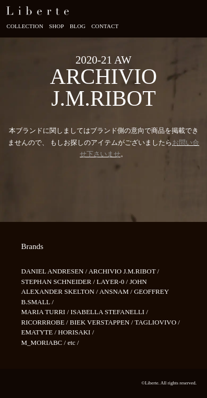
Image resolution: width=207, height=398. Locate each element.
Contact (104, 26)
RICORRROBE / (45, 322)
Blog (78, 26)
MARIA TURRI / (46, 312)
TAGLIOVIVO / (157, 322)
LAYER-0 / (112, 281)
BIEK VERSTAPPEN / (102, 322)
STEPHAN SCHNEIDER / (59, 281)
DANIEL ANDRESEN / (55, 271)
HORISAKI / (76, 332)
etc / (73, 342)
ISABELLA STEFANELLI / (109, 312)
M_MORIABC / (44, 342)
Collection (24, 26)
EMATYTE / (39, 332)
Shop (56, 26)
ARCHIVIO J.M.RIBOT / (124, 271)
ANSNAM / (116, 291)
